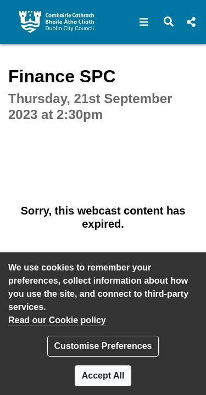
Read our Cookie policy (57, 320)
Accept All (103, 375)
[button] (144, 22)
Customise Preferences (103, 346)
